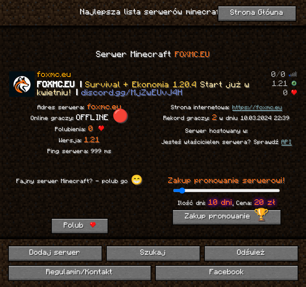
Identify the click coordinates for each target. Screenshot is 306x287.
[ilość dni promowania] (226, 190)
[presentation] (82, 202)
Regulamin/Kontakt (79, 272)
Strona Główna (257, 13)
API (286, 142)
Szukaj (153, 253)
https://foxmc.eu (257, 107)
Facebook (227, 272)
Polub (80, 225)
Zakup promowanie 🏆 (227, 216)
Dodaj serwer (55, 253)
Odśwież (251, 253)
